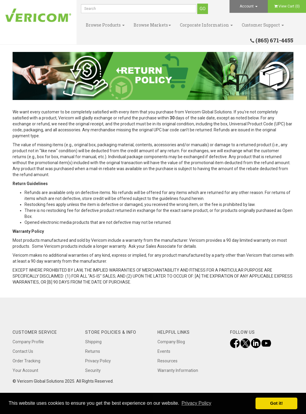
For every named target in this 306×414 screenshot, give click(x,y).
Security (93, 370)
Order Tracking (26, 360)
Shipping (93, 341)
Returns (92, 351)
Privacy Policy (98, 360)
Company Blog (171, 341)
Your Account (25, 370)
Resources (167, 360)
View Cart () (287, 6)
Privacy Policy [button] (196, 403)
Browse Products (105, 25)
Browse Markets (152, 25)
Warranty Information (177, 370)
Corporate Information (206, 25)
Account (249, 6)
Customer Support (263, 25)
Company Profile (28, 341)
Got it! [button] (276, 403)
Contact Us (23, 351)
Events (163, 351)
